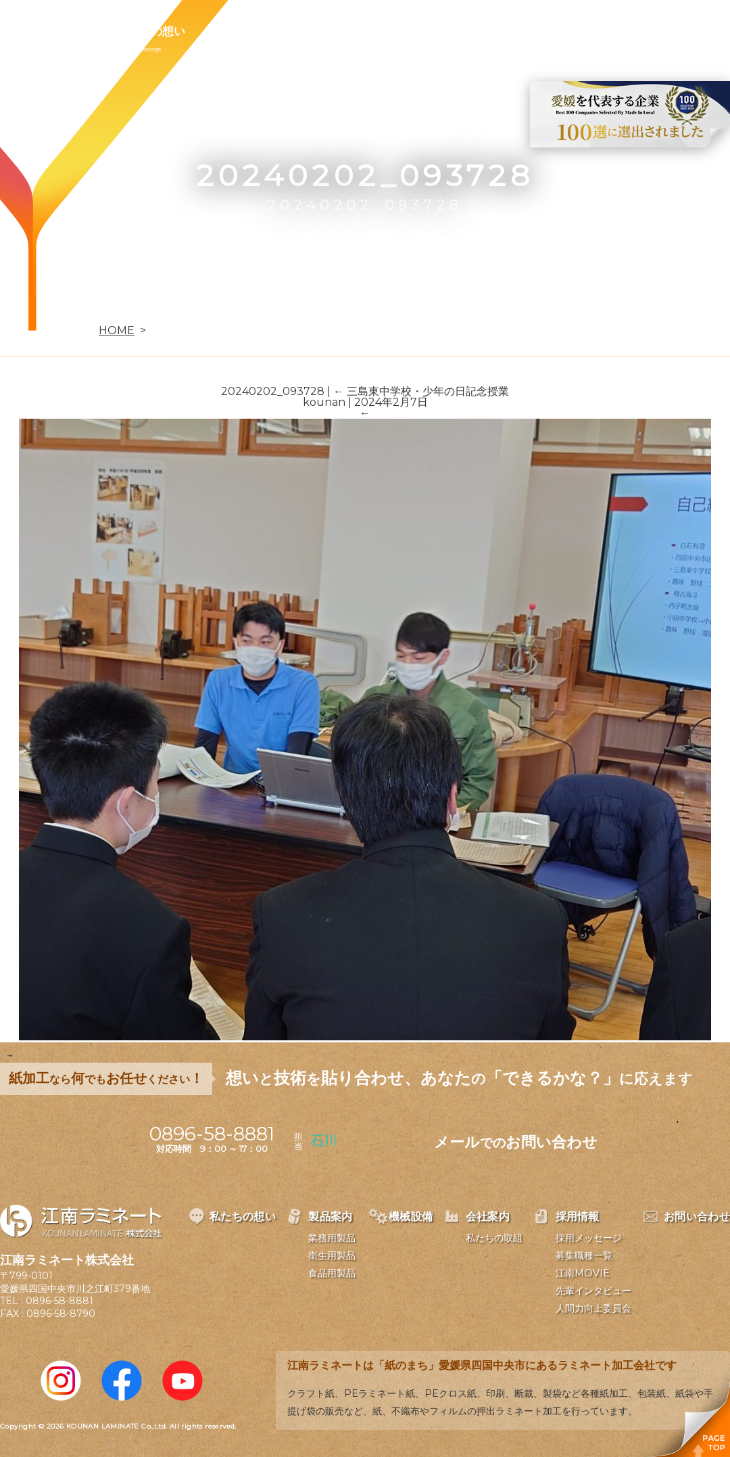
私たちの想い (150, 31)
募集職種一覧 (584, 1255)
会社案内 (397, 31)
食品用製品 (332, 1273)
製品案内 (241, 31)
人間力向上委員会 (593, 1308)
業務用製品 (332, 1238)
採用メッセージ (589, 1238)
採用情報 (476, 31)
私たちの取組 (494, 1238)
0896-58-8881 (59, 1301)
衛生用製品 (332, 1255)
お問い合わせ (565, 31)
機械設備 (319, 31)
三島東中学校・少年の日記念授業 (421, 391)
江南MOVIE (583, 1273)
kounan (324, 402)
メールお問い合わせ (516, 1142)
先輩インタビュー (593, 1291)
